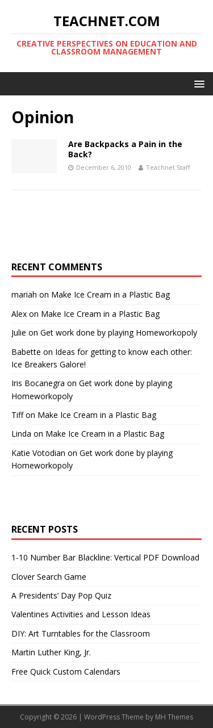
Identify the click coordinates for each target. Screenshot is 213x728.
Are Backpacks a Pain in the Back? (125, 149)
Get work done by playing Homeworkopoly (118, 332)
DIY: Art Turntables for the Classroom (80, 633)
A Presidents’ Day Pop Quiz (61, 595)
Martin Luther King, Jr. (51, 652)
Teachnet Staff (168, 167)
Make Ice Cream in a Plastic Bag (110, 294)
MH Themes (174, 717)
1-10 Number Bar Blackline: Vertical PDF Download (105, 557)
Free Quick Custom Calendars (65, 671)
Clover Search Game (48, 576)
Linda (21, 433)
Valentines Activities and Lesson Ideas (81, 614)
